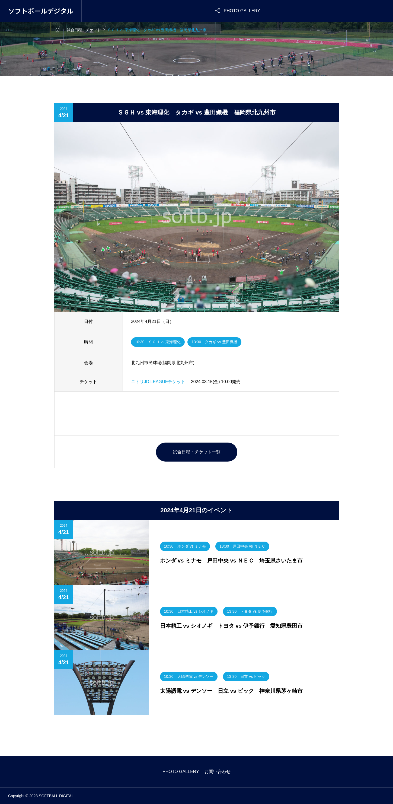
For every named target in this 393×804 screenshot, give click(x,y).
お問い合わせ (218, 771)
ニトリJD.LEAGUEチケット (158, 381)
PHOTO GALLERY (180, 771)
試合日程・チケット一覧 (197, 452)
